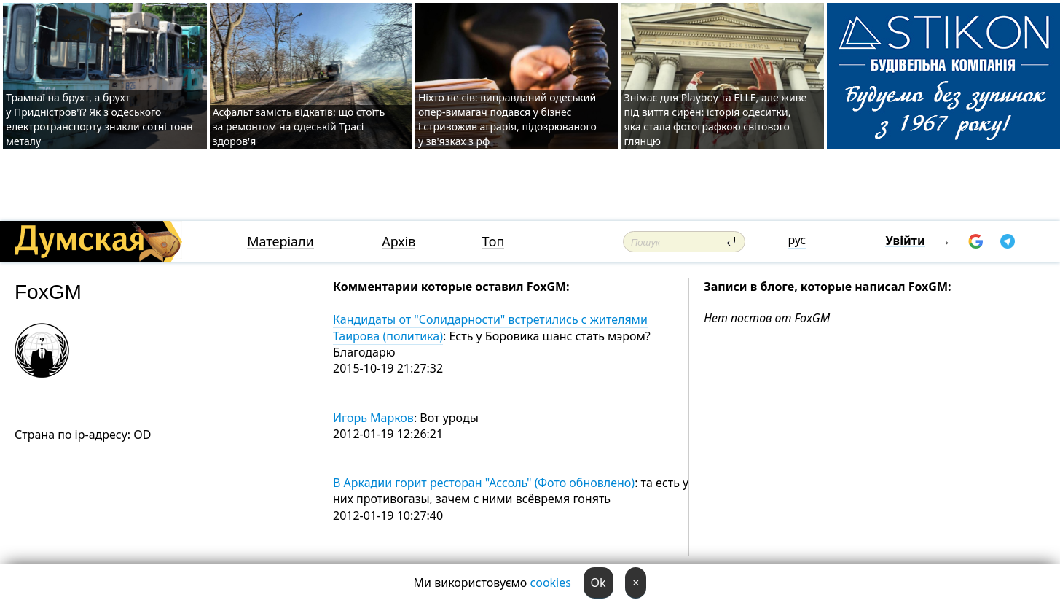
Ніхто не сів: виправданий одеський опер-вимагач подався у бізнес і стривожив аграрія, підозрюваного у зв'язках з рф (507, 119)
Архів (398, 242)
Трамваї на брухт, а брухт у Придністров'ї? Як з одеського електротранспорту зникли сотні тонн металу (99, 119)
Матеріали (280, 242)
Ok (598, 582)
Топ (493, 242)
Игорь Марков (373, 418)
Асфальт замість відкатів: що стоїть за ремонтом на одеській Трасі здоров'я (299, 126)
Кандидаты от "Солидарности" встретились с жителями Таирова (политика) (490, 327)
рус (797, 240)
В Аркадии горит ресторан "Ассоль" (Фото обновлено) (484, 483)
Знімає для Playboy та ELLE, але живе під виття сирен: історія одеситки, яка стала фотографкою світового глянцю (715, 119)
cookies (550, 582)
